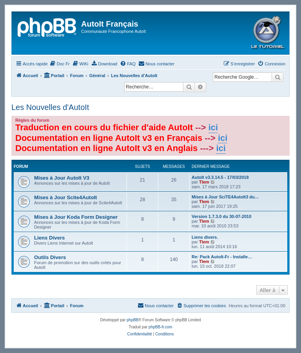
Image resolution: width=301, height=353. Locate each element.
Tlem (204, 182)
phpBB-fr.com (160, 327)
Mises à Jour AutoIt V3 (61, 178)
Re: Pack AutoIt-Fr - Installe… (222, 256)
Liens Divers (49, 238)
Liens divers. (205, 237)
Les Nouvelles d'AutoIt (50, 107)
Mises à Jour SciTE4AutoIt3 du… (225, 197)
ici (213, 127)
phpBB (132, 320)
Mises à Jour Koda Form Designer (76, 217)
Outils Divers (50, 257)
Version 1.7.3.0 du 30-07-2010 (221, 216)
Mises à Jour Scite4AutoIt (65, 197)
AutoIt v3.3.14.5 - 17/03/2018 (220, 177)
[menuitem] (60, 63)
